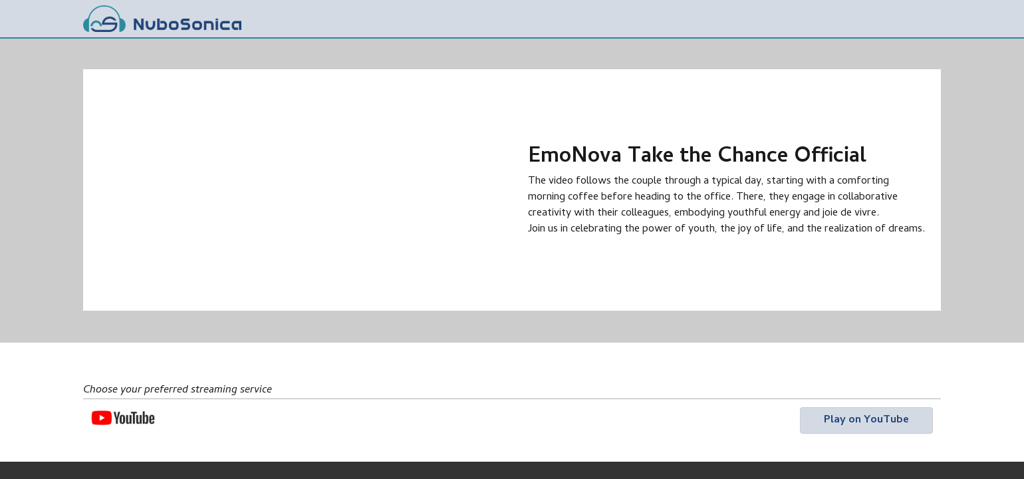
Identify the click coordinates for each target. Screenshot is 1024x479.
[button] (866, 420)
